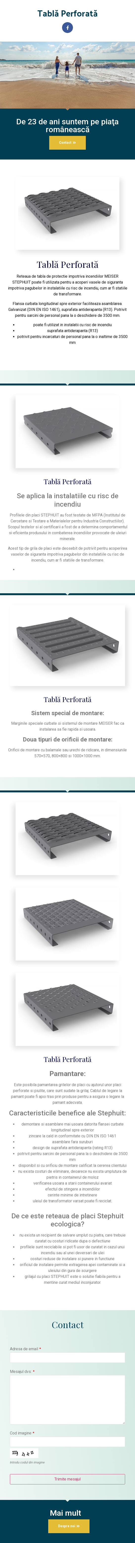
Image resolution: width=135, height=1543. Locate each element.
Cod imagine (22, 1433)
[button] (67, 143)
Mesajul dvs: (22, 1372)
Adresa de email (25, 1349)
